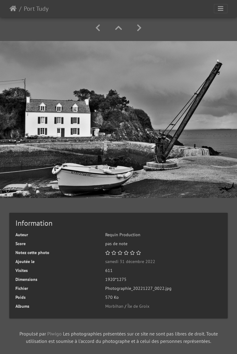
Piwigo (54, 334)
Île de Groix (138, 306)
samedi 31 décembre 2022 (130, 261)
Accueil (13, 8)
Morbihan (114, 306)
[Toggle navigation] (220, 8)
